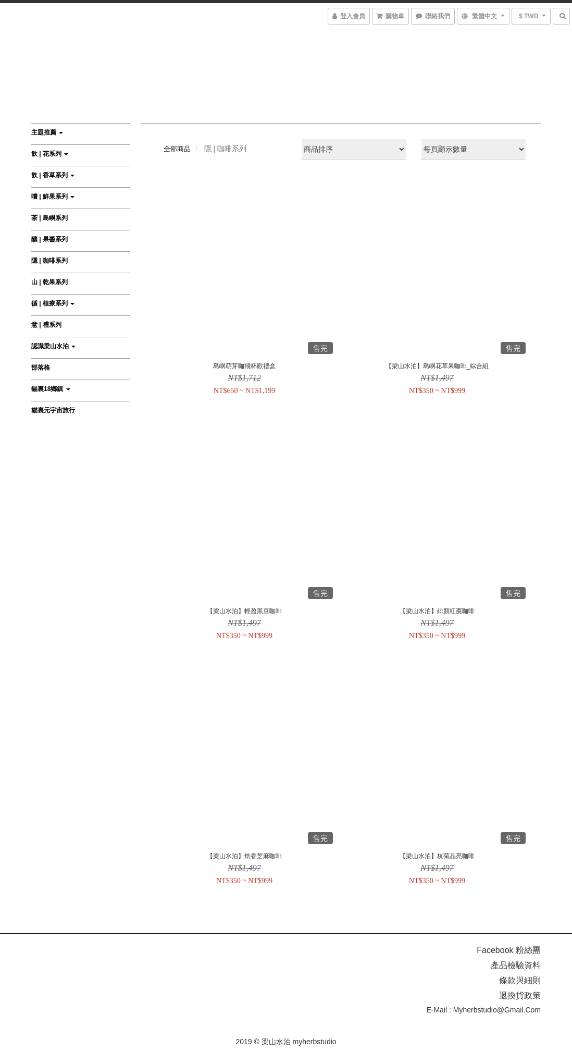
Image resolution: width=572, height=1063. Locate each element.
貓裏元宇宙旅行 (53, 410)
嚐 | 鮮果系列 (52, 196)
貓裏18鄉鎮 (50, 389)
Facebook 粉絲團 (509, 950)
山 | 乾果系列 (49, 282)
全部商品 (177, 149)
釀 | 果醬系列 (49, 239)
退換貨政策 (520, 995)
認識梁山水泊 (53, 346)
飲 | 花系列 (49, 153)
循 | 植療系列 (52, 303)
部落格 (40, 367)
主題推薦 (47, 132)
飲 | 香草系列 (52, 175)
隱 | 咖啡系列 (49, 260)
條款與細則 (520, 980)
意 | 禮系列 (46, 324)
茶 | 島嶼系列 (49, 218)
